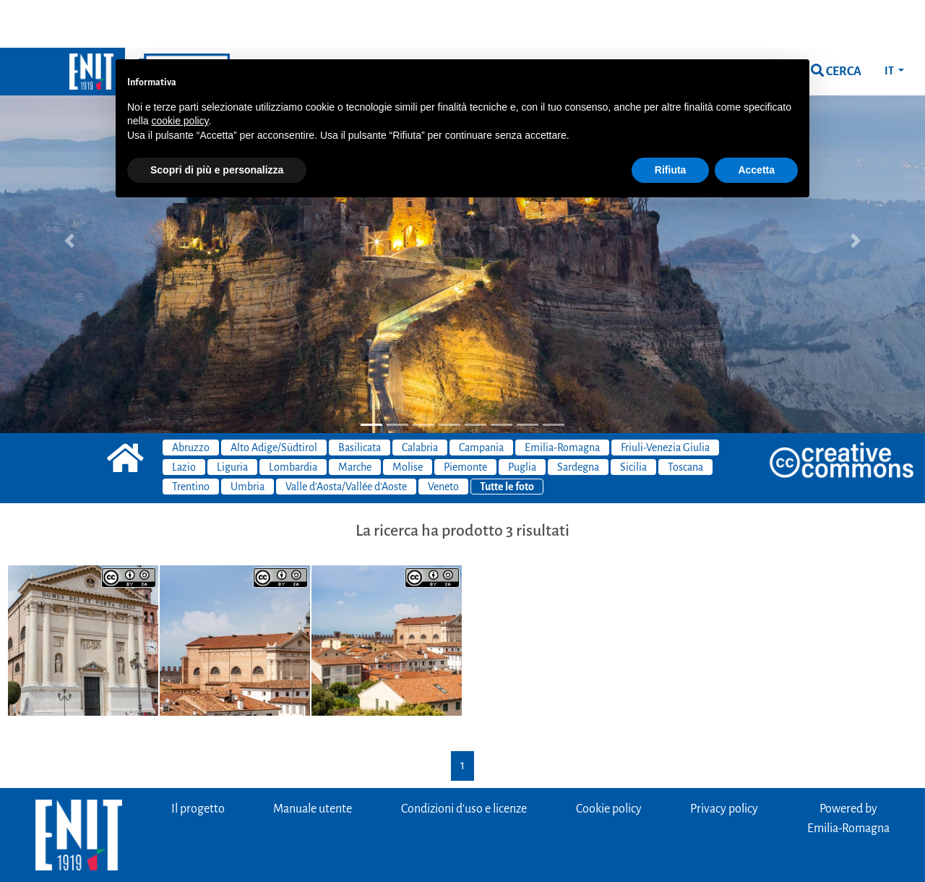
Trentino (191, 439)
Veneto (443, 439)
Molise (407, 419)
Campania (481, 400)
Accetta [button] (756, 122)
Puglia (522, 419)
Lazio (184, 419)
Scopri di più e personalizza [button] (216, 122)
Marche (354, 419)
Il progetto (198, 761)
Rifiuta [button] (671, 122)
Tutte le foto (507, 439)
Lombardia (293, 419)
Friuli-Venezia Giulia (665, 400)
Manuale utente (312, 761)
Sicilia (633, 419)
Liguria (232, 419)
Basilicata (359, 400)
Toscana (685, 419)
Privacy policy (724, 761)
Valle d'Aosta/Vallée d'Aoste (346, 439)
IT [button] (890, 23)
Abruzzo (191, 400)
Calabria (420, 400)
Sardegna (578, 419)
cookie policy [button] (179, 73)
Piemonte (465, 419)
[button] (69, 192)
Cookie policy (609, 761)
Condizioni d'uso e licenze (464, 761)
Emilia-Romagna (562, 400)
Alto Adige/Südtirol (274, 400)
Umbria (247, 439)
